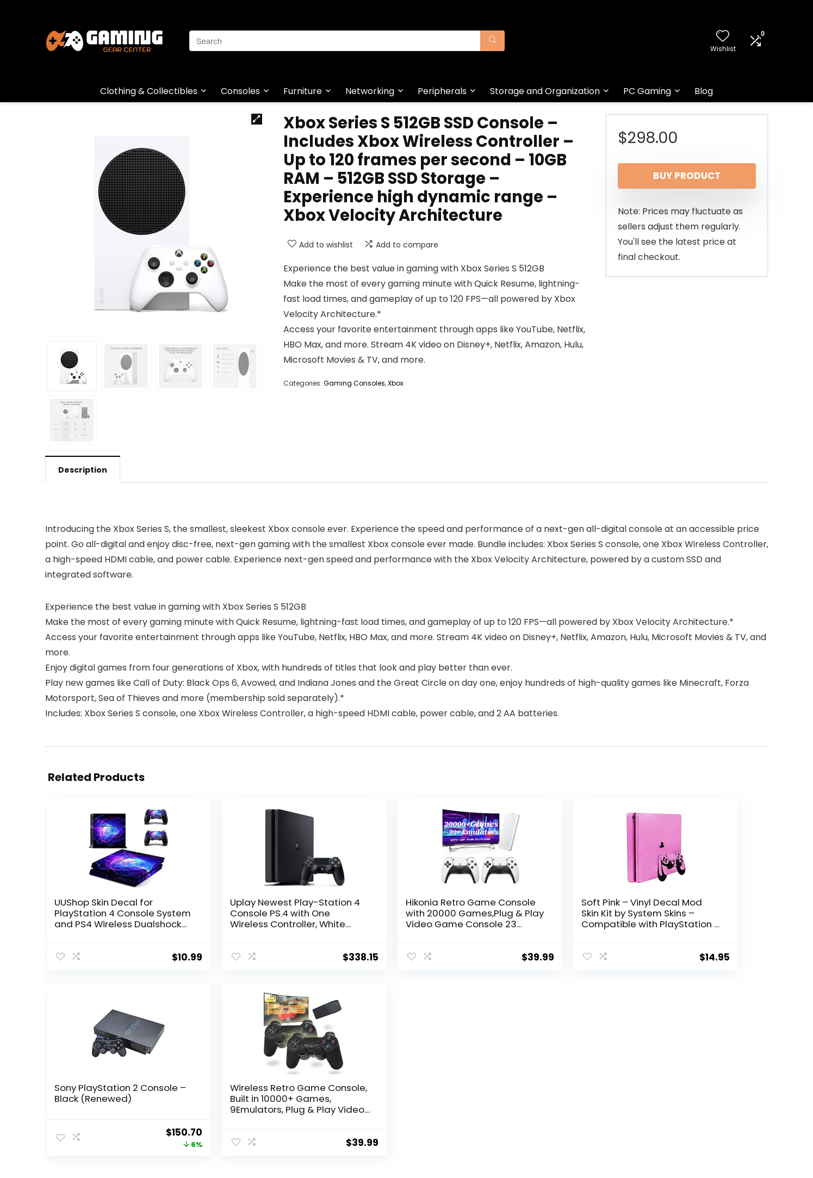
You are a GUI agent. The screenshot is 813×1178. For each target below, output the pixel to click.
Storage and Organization (545, 91)
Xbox (396, 383)
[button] (256, 119)
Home (305, 1071)
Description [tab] (82, 469)
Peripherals (442, 91)
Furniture (302, 91)
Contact (310, 1101)
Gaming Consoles (354, 383)
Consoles (240, 91)
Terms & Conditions (449, 1086)
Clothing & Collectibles (148, 91)
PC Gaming (647, 91)
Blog (703, 91)
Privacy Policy (436, 1071)
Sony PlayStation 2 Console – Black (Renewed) (583, 913)
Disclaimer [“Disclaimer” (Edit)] (431, 1101)
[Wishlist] (722, 37)
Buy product (687, 175)
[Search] (492, 40)
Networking (369, 91)
